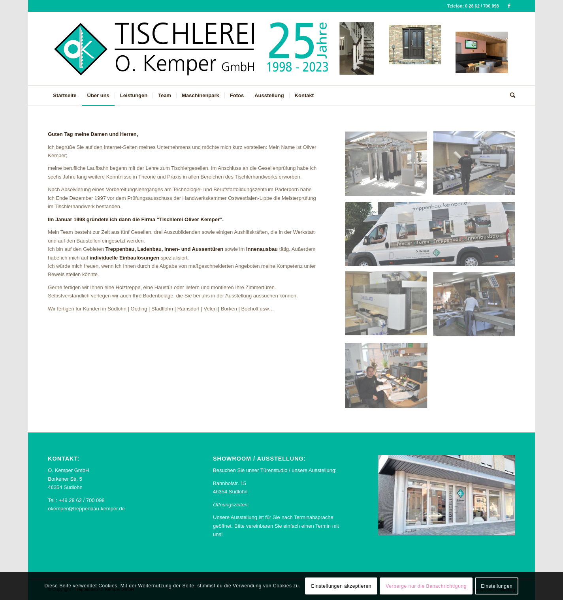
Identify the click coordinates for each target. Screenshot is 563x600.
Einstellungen (496, 586)
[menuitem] (64, 95)
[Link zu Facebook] (509, 6)
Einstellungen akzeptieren (341, 586)
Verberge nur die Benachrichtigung (426, 586)
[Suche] (510, 95)
